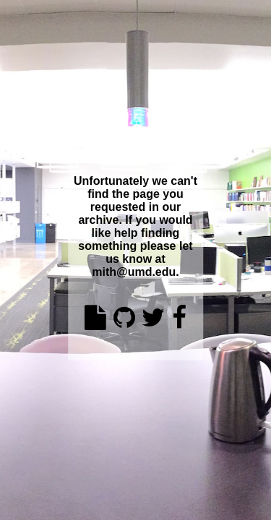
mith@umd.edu (134, 272)
